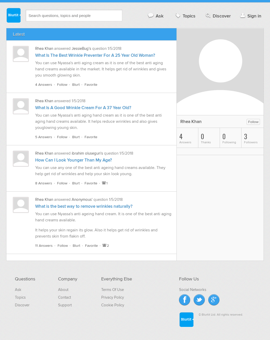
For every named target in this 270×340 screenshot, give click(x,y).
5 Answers (43, 137)
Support (65, 305)
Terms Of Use (112, 289)
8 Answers (43, 183)
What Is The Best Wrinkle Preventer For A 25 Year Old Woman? (95, 55)
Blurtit (13, 15)
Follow (62, 84)
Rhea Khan (44, 48)
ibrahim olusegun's (87, 153)
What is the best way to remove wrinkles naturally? (84, 206)
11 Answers (44, 245)
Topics (184, 16)
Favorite (91, 84)
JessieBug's (81, 48)
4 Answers (43, 84)
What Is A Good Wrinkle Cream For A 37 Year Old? (83, 107)
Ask (155, 16)
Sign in (250, 16)
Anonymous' (82, 199)
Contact (64, 297)
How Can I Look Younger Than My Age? (73, 160)
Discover (217, 16)
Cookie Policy (112, 305)
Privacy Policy (112, 297)
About (63, 289)
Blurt (76, 84)
